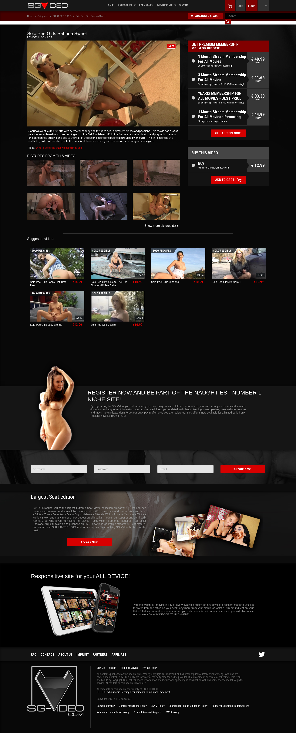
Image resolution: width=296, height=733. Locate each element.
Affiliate (119, 651)
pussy (59, 144)
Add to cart (224, 176)
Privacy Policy (150, 664)
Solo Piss (49, 144)
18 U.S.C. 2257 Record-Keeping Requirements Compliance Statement (133, 688)
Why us (183, 5)
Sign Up (101, 664)
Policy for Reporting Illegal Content (230, 702)
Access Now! (89, 538)
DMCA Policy (172, 708)
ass (79, 144)
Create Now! (242, 465)
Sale (110, 5)
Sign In (112, 664)
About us (65, 651)
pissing (67, 144)
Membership (165, 5)
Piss (74, 144)
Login (251, 6)
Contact (47, 651)
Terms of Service (129, 664)
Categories (125, 5)
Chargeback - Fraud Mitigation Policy (188, 702)
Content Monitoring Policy (133, 702)
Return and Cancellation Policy (113, 708)
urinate (39, 144)
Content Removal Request (147, 708)
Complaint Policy (106, 702)
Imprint (82, 651)
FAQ (33, 651)
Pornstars (146, 5)
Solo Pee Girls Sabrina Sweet (91, 16)
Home (30, 16)
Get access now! (228, 129)
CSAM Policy (158, 702)
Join (240, 6)
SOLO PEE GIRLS (62, 16)
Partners (100, 651)
